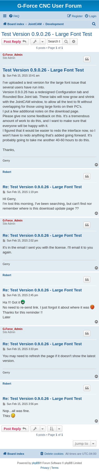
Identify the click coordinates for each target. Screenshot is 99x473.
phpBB (36, 463)
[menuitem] (14, 16)
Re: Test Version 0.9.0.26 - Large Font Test (42, 187)
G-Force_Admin (12, 54)
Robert (7, 172)
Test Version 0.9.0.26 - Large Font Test (46, 34)
